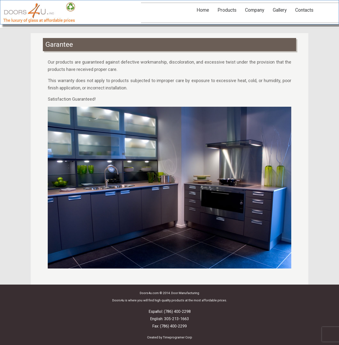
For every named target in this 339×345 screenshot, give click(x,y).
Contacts (304, 10)
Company (254, 10)
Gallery (280, 10)
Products (226, 10)
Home (203, 10)
